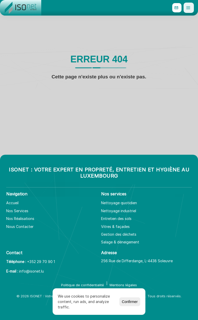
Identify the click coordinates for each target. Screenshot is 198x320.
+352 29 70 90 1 (41, 261)
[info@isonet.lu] (177, 7)
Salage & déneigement (120, 242)
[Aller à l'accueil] (20, 7)
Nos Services (17, 211)
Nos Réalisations (20, 218)
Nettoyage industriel (118, 211)
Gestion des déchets (118, 234)
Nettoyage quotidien (119, 203)
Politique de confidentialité (82, 285)
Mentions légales (123, 285)
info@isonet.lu (31, 271)
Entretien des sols (116, 218)
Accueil (12, 203)
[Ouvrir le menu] (189, 8)
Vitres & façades (115, 226)
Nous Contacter (20, 226)
